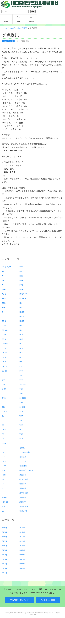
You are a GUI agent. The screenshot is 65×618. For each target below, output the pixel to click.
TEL (18, 19)
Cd (3, 375)
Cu (3, 420)
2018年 (4, 559)
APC (3, 280)
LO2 (21, 285)
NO (20, 343)
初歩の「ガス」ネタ (26, 470)
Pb (20, 366)
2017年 (4, 563)
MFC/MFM (23, 294)
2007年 (22, 559)
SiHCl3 (22, 407)
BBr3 (4, 298)
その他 (22, 447)
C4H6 (4, 357)
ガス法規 (22, 456)
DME (4, 429)
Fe (3, 438)
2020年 (4, 550)
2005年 (22, 568)
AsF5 (4, 289)
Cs (3, 416)
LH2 (21, 266)
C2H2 (4, 321)
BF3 (3, 307)
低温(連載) (23, 465)
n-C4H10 (22, 298)
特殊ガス (22, 484)
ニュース (22, 461)
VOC (21, 434)
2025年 (4, 527)
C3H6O (5, 343)
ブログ (12, 28)
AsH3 (4, 294)
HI (3, 493)
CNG (4, 398)
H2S (3, 456)
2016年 (4, 568)
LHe (21, 271)
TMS (21, 425)
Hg (3, 488)
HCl (3, 470)
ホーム (4, 28)
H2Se (4, 461)
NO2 (21, 348)
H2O (3, 452)
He (3, 479)
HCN (3, 475)
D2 (3, 425)
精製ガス (22, 502)
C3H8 (4, 348)
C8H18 (4, 371)
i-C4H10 (5, 502)
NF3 (21, 334)
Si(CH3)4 (23, 384)
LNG (21, 280)
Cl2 (3, 393)
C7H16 (4, 366)
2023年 (4, 536)
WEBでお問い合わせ (19, 600)
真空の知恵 (23, 493)
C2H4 (4, 325)
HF (3, 484)
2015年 (4, 572)
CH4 (3, 384)
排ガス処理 (23, 479)
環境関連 (22, 488)
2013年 (22, 532)
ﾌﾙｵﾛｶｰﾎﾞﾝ (23, 511)
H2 (3, 447)
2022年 (4, 541)
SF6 (21, 380)
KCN (3, 506)
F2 (3, 434)
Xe (20, 443)
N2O (21, 307)
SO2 (21, 411)
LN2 (21, 276)
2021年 (4, 545)
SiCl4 (21, 389)
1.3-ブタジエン (7, 266)
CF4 (3, 380)
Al (2, 276)
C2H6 (4, 334)
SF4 (21, 375)
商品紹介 (22, 475)
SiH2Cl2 (22, 398)
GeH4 (4, 443)
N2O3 (21, 312)
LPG (21, 289)
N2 (20, 303)
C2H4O (5, 330)
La (3, 511)
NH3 (21, 339)
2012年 (22, 536)
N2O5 (21, 321)
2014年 (22, 527)
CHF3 (4, 389)
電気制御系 (23, 506)
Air (3, 271)
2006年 (22, 563)
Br (3, 312)
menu (31, 19)
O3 (20, 361)
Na (20, 325)
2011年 (22, 541)
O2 (20, 357)
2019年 (4, 554)
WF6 (21, 438)
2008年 (22, 554)
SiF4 (21, 393)
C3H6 (4, 339)
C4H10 (4, 352)
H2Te (4, 465)
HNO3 (4, 497)
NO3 (21, 352)
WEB (6, 19)
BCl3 (3, 303)
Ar (3, 285)
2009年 (22, 550)
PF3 (21, 371)
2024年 (4, 532)
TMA (21, 416)
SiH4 (21, 402)
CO (3, 402)
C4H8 (4, 361)
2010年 (22, 545)
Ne (20, 330)
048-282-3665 (48, 600)
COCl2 (4, 411)
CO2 (3, 407)
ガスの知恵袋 (22, 28)
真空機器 (22, 497)
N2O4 (21, 316)
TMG (21, 420)
